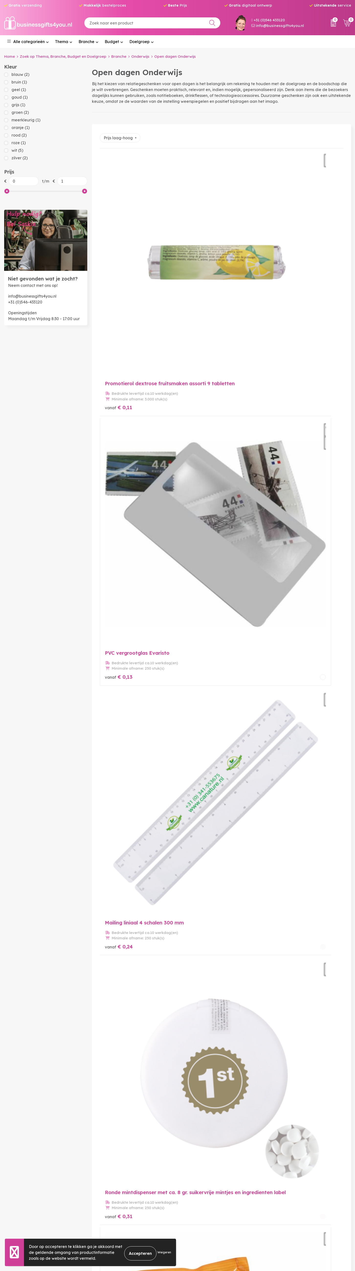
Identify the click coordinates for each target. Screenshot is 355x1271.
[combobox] (152, 22)
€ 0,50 (119, 506)
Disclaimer (278, 1205)
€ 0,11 (118, 261)
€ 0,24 (281, 261)
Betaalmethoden (196, 1189)
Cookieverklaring (284, 1189)
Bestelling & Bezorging (201, 1181)
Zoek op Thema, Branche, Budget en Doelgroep (63, 56)
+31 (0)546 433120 (268, 20)
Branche (86, 41)
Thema (61, 41)
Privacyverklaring (284, 1197)
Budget (112, 41)
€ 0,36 (281, 384)
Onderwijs (140, 56)
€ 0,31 (119, 384)
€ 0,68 (281, 506)
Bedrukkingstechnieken (114, 1197)
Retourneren (192, 1197)
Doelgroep (139, 41)
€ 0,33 (200, 384)
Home (9, 56)
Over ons (100, 1181)
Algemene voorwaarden (291, 1181)
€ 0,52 (200, 506)
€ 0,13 (200, 261)
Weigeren (164, 1252)
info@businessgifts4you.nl (277, 25)
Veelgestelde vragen (112, 1189)
